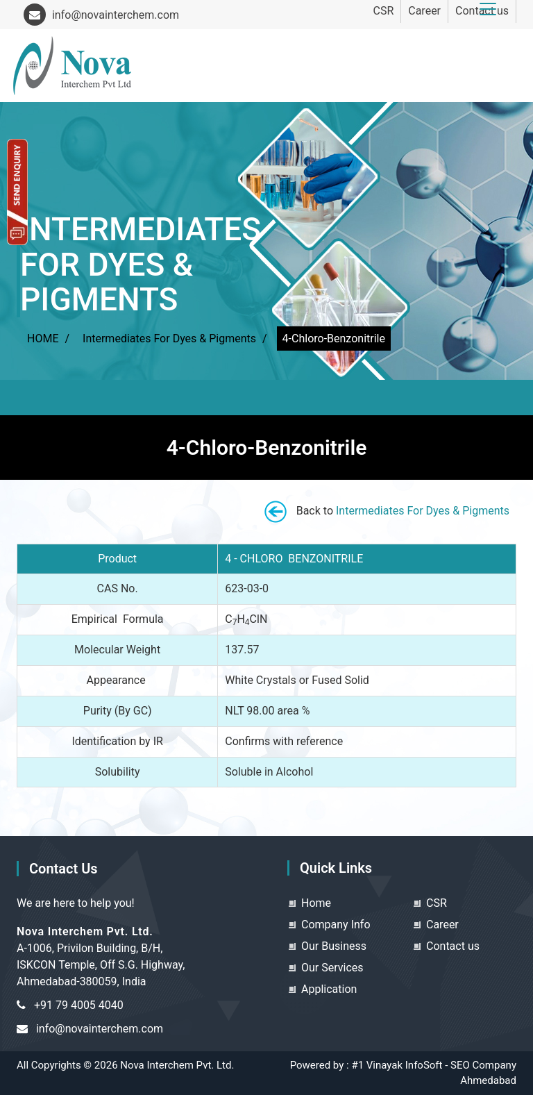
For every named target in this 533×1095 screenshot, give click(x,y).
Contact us (453, 946)
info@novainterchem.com (101, 15)
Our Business (333, 946)
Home (316, 903)
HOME (42, 338)
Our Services (332, 967)
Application (329, 989)
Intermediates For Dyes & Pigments (169, 338)
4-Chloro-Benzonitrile (333, 338)
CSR (383, 10)
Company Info (336, 924)
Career (424, 10)
